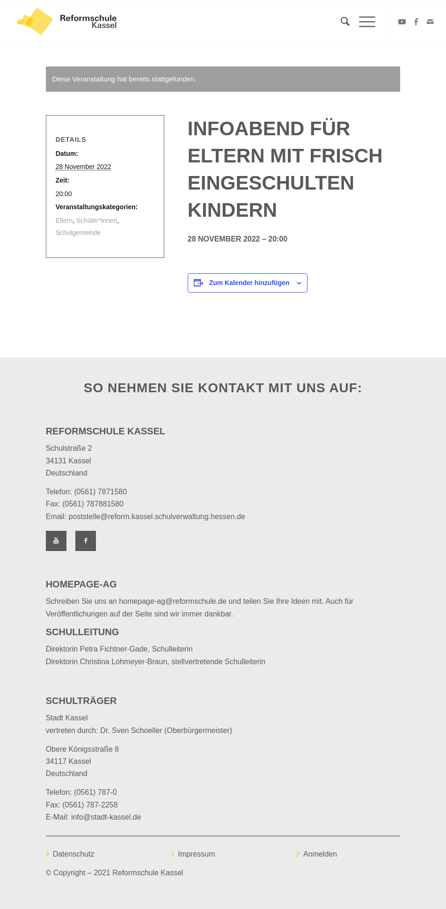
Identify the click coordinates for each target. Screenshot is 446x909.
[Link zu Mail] (430, 22)
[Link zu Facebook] (416, 22)
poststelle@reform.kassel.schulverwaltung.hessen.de (157, 516)
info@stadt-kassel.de (106, 817)
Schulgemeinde (78, 232)
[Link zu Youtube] (402, 22)
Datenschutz (74, 854)
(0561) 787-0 (95, 792)
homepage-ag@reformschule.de (173, 601)
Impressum (196, 854)
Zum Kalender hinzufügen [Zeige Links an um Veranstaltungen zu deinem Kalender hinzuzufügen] (249, 282)
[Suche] (340, 21)
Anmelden (320, 854)
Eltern (64, 220)
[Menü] (362, 21)
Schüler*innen (96, 220)
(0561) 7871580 (100, 492)
